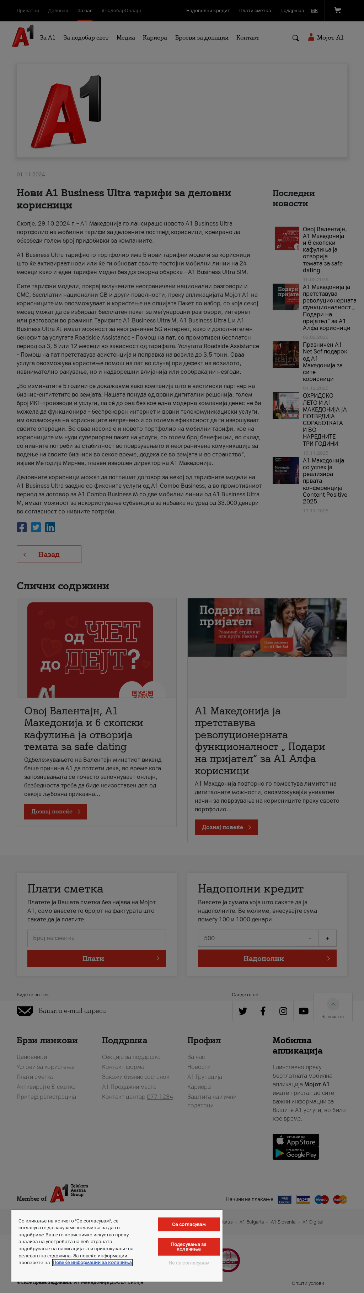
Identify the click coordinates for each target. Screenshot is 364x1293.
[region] (117, 1246)
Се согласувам (189, 1224)
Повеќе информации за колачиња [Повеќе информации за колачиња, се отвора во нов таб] (92, 1262)
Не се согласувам (189, 1263)
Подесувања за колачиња (189, 1247)
